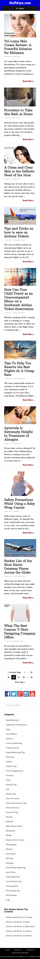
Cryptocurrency (12, 748)
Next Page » (20, 682)
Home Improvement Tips (16, 803)
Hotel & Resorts (12, 808)
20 (14, 677)
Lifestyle (9, 821)
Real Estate (11, 854)
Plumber (9, 849)
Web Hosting (11, 895)
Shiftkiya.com (20, 3)
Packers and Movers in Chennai (19, 917)
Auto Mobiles (11, 734)
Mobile (9, 835)
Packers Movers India (15, 840)
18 (31, 672)
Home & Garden (12, 798)
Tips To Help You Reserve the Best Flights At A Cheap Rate (19, 369)
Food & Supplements (14, 771)
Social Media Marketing (16, 868)
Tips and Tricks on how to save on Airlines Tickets (18, 232)
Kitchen (9, 817)
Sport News (11, 872)
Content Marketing (14, 743)
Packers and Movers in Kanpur (18, 931)
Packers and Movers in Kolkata (19, 936)
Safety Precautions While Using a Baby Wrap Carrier (19, 504)
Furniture (10, 775)
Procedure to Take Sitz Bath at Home (18, 112)
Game (8, 780)
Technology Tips (13, 877)
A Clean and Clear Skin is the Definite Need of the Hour (19, 171)
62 (32, 677)
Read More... (29, 81)
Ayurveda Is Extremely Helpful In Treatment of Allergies (18, 434)
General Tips (11, 785)
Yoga (8, 900)
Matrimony (10, 831)
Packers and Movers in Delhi (18, 922)
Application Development (16, 725)
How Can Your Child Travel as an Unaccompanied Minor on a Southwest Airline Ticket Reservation (18, 299)
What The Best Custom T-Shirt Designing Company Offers (19, 631)
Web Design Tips (18, 641)
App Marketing (12, 720)
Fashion (9, 762)
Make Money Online (14, 826)
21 (19, 677)
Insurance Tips (12, 812)
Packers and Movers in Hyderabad (20, 926)
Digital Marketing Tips (15, 752)
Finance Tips (11, 766)
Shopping (16, 511)
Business (9, 738)
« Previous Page (14, 673)
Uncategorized (12, 886)
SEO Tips (9, 858)
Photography (11, 844)
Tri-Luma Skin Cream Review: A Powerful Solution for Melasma (18, 47)
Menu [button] (21, 8)
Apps (8, 729)
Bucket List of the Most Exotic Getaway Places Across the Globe (18, 566)
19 (9, 677)
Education (10, 757)
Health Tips (16, 56)
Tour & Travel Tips (19, 240)
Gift (7, 789)
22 (24, 677)
